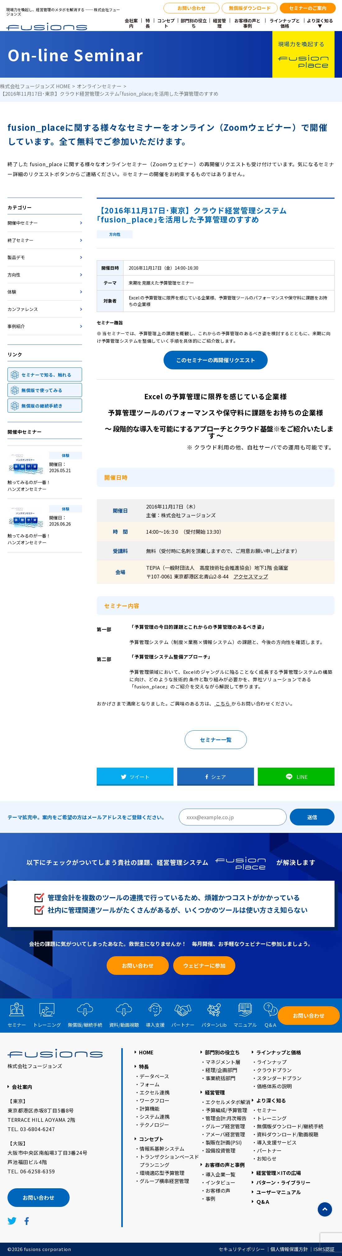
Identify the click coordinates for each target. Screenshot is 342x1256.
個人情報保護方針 (289, 1249)
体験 (11, 292)
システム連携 (154, 1116)
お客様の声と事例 (247, 23)
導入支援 (155, 1024)
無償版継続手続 (85, 1024)
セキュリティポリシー (242, 1249)
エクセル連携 (154, 1092)
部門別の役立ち (194, 23)
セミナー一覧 (216, 739)
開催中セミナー (22, 223)
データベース (154, 1076)
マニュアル (245, 1024)
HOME (146, 1052)
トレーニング (47, 1024)
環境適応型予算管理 (162, 1172)
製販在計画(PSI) (224, 1142)
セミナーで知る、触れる (46, 375)
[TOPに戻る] (325, 1209)
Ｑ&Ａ (270, 1024)
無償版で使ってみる (41, 390)
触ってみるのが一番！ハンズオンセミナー (29, 485)
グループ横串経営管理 (164, 1181)
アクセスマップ (250, 576)
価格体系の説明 (274, 1086)
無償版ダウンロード (250, 8)
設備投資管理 (220, 1150)
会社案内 (131, 23)
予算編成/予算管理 (226, 1110)
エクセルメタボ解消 (228, 1102)
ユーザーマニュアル (278, 1192)
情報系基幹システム (162, 1148)
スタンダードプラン (279, 1078)
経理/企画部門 (221, 1070)
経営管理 (219, 23)
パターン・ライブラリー (283, 1182)
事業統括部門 (220, 1078)
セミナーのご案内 (307, 8)
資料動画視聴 (124, 1024)
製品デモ (16, 257)
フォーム (149, 1084)
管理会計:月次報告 (226, 1118)
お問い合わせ (192, 8)
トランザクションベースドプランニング (169, 1160)
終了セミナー (20, 240)
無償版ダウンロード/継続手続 (290, 1126)
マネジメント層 (223, 1062)
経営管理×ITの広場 (278, 1172)
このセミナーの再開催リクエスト (215, 360)
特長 (148, 23)
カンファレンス (22, 309)
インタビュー (220, 1182)
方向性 (14, 275)
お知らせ (267, 1158)
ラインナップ (272, 1062)
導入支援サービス (277, 1142)
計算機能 (149, 1108)
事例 (210, 1198)
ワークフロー (154, 1100)
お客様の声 (218, 1190)
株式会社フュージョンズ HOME (35, 86)
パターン (214, 1024)
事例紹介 (16, 326)
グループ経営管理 (225, 1126)
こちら (222, 703)
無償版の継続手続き (41, 406)
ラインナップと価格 (285, 23)
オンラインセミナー (99, 86)
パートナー (183, 1024)
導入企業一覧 (220, 1174)
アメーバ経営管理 (225, 1134)
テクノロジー (154, 1124)
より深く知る (271, 1100)
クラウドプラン (274, 1070)
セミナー (16, 1024)
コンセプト (166, 23)
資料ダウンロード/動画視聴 (287, 1134)
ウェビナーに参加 (204, 965)
